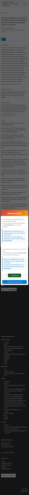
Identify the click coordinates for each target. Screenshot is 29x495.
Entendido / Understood (14, 282)
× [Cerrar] (25, 212)
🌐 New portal (14, 275)
